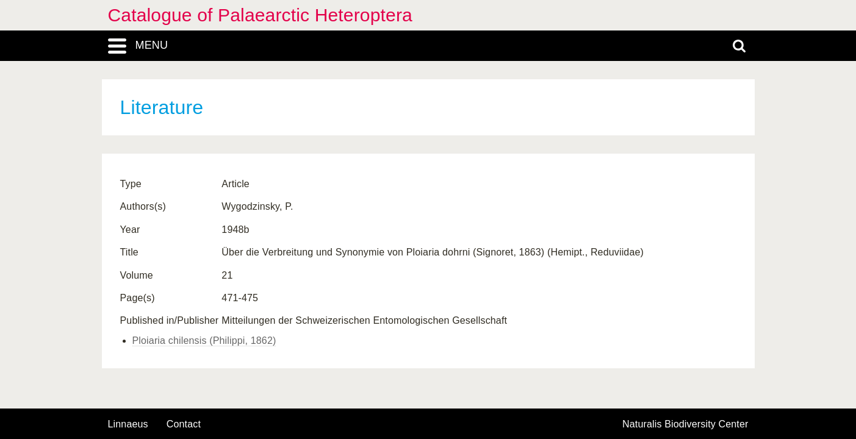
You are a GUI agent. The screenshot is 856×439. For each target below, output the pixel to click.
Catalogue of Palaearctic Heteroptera (260, 15)
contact (184, 424)
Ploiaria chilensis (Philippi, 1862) (204, 340)
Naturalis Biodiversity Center (685, 424)
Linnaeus (128, 424)
